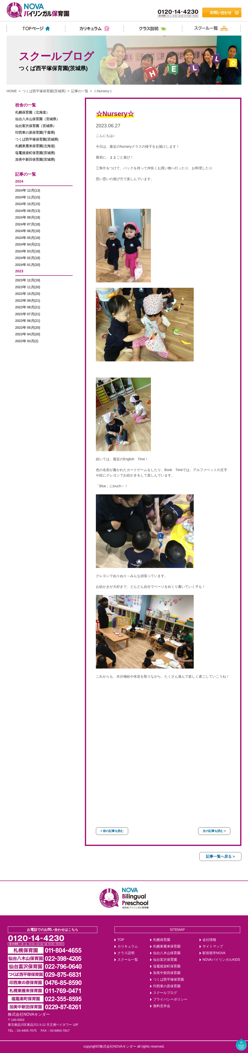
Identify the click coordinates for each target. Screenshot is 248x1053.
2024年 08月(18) (27, 217)
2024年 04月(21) (27, 244)
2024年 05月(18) (27, 238)
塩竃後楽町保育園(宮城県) (35, 153)
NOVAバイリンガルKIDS (221, 959)
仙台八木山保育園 (166, 953)
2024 (19, 181)
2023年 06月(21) (27, 321)
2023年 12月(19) (27, 280)
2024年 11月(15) (27, 197)
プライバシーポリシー (170, 999)
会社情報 (209, 940)
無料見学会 (161, 1006)
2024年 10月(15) (27, 204)
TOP (120, 940)
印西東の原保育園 (166, 986)
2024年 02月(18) (27, 258)
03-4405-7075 (27, 1030)
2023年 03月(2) (26, 341)
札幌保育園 (161, 940)
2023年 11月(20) (27, 287)
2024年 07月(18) (27, 224)
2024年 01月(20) (27, 265)
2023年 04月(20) (27, 334)
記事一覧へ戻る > (220, 856)
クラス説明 (126, 953)
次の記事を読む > (214, 831)
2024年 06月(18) (27, 231)
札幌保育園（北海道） (32, 112)
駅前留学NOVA (214, 953)
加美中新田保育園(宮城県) (35, 159)
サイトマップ (213, 946)
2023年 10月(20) (27, 294)
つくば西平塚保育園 (168, 979)
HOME (12, 91)
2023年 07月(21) (27, 314)
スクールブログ (165, 993)
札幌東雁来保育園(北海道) (35, 146)
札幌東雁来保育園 (166, 946)
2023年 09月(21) (27, 301)
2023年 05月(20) (27, 327)
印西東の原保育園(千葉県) (35, 132)
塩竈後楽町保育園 (166, 966)
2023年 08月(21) (27, 307)
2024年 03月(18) (27, 251)
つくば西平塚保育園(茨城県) (44, 91)
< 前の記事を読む (112, 831)
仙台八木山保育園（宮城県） (37, 119)
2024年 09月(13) (27, 211)
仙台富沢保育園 (165, 959)
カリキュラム (127, 946)
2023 (19, 271)
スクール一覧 (127, 959)
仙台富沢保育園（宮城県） (35, 126)
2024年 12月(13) (27, 190)
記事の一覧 (79, 91)
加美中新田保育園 (166, 973)
